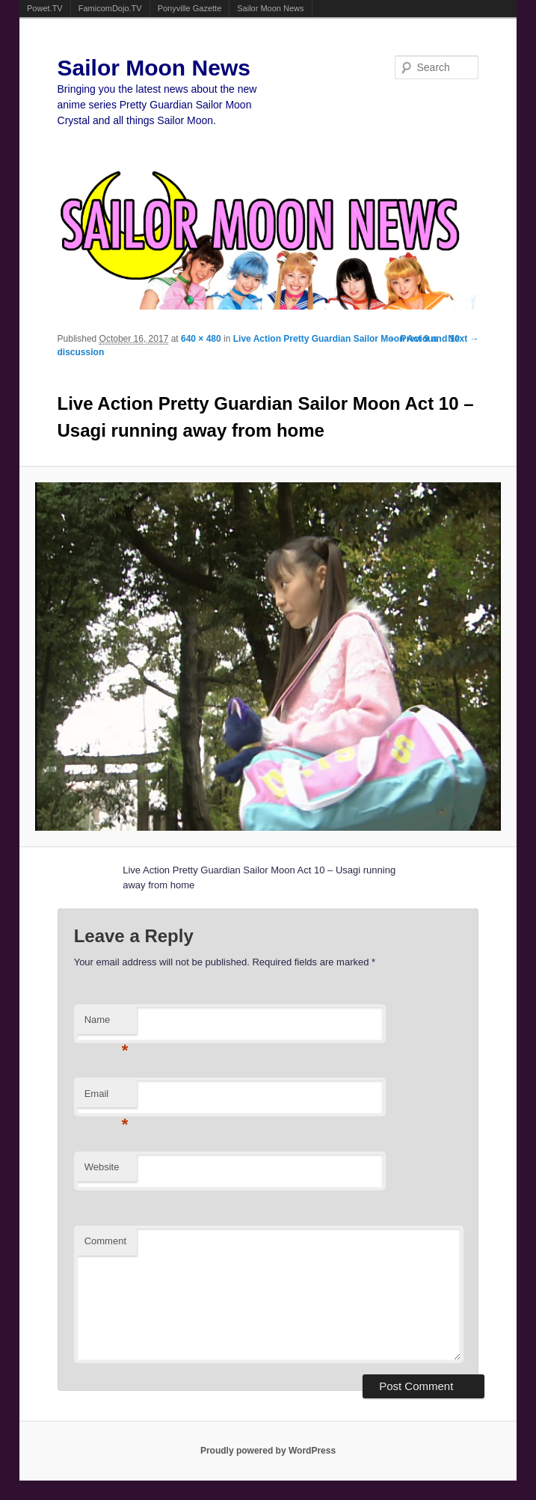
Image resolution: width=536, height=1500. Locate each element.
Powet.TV (45, 8)
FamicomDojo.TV (110, 8)
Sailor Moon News (270, 8)
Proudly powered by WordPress (268, 1450)
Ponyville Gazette (190, 8)
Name (106, 1024)
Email (106, 1098)
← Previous (413, 338)
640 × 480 (201, 338)
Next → (463, 338)
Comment (105, 1241)
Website (102, 1166)
